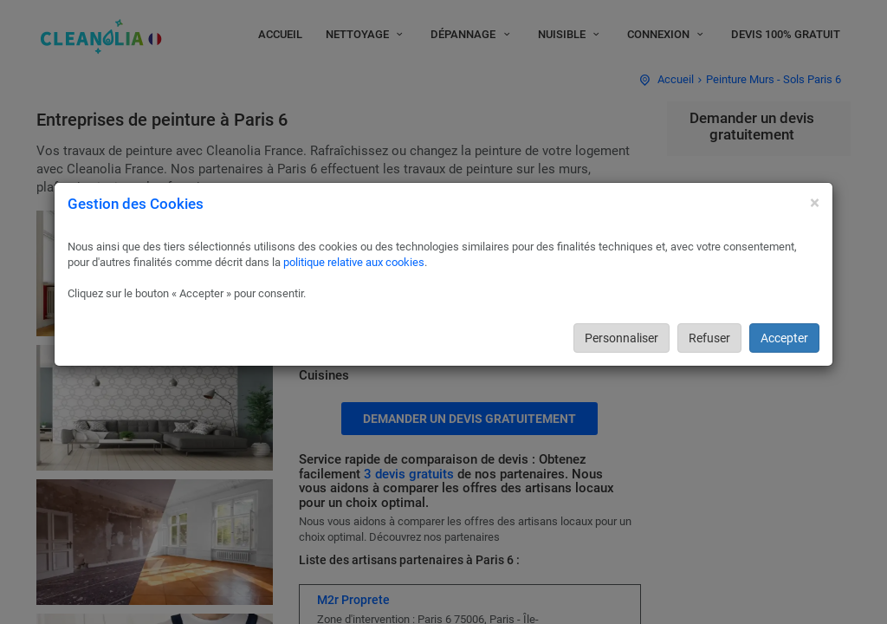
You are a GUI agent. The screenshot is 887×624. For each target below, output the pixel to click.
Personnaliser (621, 338)
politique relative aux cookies (353, 262)
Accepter (784, 338)
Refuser (709, 338)
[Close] (814, 203)
